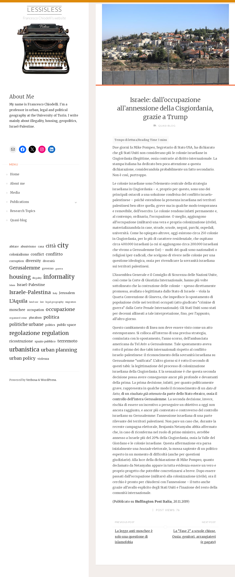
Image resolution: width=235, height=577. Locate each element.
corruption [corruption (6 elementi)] (16, 261)
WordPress (48, 380)
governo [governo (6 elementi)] (48, 268)
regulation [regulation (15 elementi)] (55, 333)
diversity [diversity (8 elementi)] (33, 261)
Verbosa (31, 380)
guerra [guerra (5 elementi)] (59, 268)
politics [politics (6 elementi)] (50, 325)
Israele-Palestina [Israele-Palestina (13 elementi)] (30, 292)
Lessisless (44, 10)
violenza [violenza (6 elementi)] (43, 359)
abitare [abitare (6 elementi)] (14, 246)
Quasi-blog (167, 125)
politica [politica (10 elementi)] (51, 317)
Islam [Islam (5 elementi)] (12, 285)
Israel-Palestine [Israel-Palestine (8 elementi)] (31, 285)
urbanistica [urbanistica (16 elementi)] (24, 349)
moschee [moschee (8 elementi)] (17, 310)
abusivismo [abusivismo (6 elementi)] (28, 246)
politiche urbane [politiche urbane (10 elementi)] (26, 324)
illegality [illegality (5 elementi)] (37, 278)
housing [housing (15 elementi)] (20, 276)
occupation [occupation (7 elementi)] (35, 310)
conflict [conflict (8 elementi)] (37, 254)
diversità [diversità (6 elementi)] (49, 261)
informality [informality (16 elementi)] (59, 276)
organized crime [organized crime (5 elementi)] (18, 318)
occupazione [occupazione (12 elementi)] (60, 309)
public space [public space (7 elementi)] (66, 325)
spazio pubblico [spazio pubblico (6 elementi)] (45, 341)
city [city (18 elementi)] (63, 245)
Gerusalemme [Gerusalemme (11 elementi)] (24, 268)
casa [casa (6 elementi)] (41, 246)
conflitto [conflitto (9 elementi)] (54, 254)
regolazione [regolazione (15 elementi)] (24, 333)
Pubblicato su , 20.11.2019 (151, 501)
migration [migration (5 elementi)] (70, 302)
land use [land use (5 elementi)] (33, 302)
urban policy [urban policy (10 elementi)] (22, 358)
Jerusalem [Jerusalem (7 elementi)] (67, 293)
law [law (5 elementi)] (42, 302)
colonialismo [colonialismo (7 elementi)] (19, 254)
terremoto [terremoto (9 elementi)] (67, 341)
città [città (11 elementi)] (51, 246)
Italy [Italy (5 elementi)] (55, 293)
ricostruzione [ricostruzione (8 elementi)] (21, 341)
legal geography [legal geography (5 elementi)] (54, 302)
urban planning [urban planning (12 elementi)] (59, 350)
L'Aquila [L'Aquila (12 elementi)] (18, 301)
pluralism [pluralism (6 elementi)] (35, 317)
